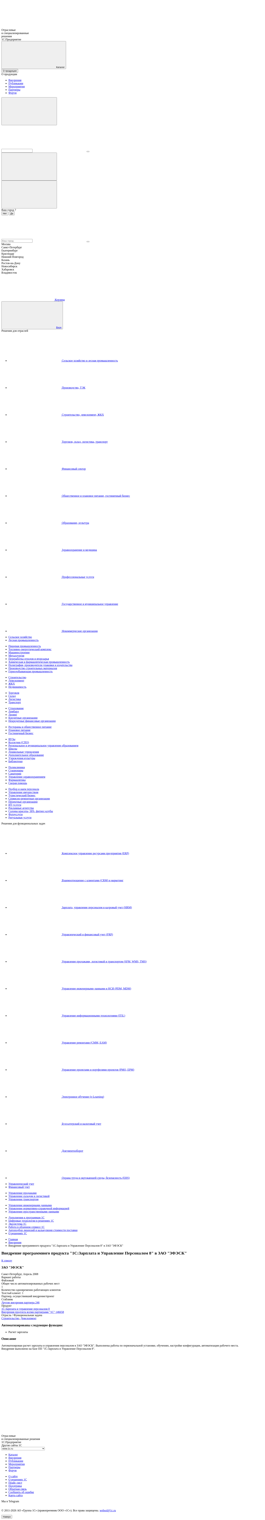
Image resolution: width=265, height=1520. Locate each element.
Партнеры (14, 89)
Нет (5, 213)
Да (11, 213)
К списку (6, 1260)
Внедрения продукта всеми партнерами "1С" (32, 1312)
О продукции (10, 71)
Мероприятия (16, 86)
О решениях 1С (17, 1479)
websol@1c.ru (108, 1510)
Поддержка (15, 1485)
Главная (13, 1239)
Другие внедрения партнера (20, 1302)
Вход (58, 327)
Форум (12, 92)
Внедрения (14, 80)
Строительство (10, 1318)
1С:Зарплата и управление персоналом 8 (25, 1308)
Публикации (15, 83)
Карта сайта (15, 1495)
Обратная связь (17, 1489)
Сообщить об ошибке (21, 1492)
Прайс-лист (15, 1482)
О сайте (13, 1476)
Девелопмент (28, 1318)
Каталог (13, 1454)
